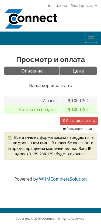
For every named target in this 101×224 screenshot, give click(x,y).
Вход (62, 6)
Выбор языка (84, 6)
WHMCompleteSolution (63, 179)
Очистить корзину (79, 120)
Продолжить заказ (79, 128)
